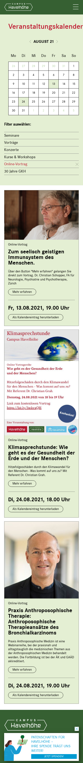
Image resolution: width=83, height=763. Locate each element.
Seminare (11, 135)
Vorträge (11, 142)
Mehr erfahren (22, 292)
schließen (77, 729)
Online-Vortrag (15, 164)
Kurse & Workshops (19, 157)
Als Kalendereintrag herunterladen (35, 317)
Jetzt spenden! (54, 756)
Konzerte (11, 149)
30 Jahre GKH (15, 171)
